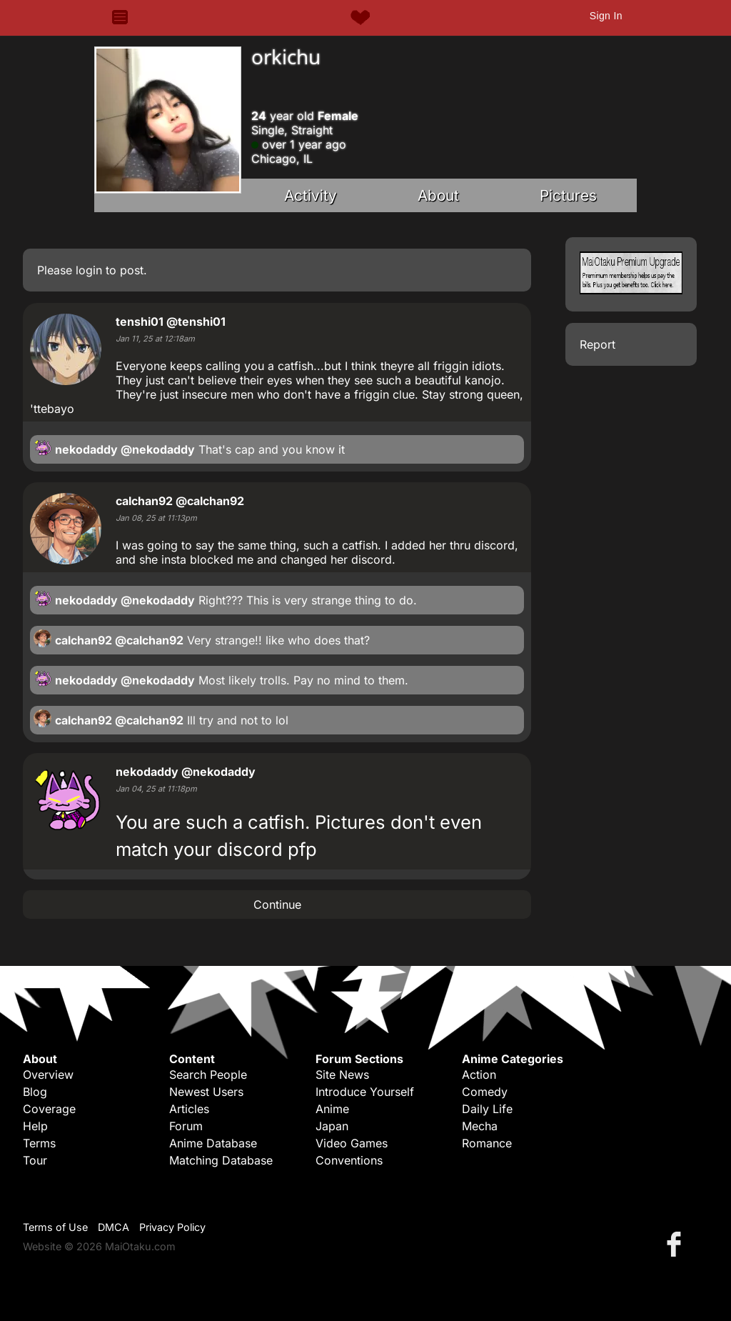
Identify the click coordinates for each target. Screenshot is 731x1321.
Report (597, 344)
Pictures (568, 195)
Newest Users (206, 1092)
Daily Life (487, 1109)
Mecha (480, 1126)
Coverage (49, 1109)
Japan (332, 1126)
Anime (332, 1109)
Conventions (349, 1160)
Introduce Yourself (365, 1092)
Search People (208, 1074)
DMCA (113, 1227)
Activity (310, 195)
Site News (342, 1074)
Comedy (485, 1092)
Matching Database (221, 1160)
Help (35, 1126)
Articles (189, 1109)
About (438, 195)
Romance (487, 1143)
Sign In (606, 15)
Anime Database (213, 1143)
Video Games (352, 1143)
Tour (35, 1160)
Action (479, 1074)
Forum (186, 1126)
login (89, 270)
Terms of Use (55, 1227)
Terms (39, 1143)
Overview (48, 1074)
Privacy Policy (172, 1227)
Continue (277, 904)
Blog (35, 1092)
